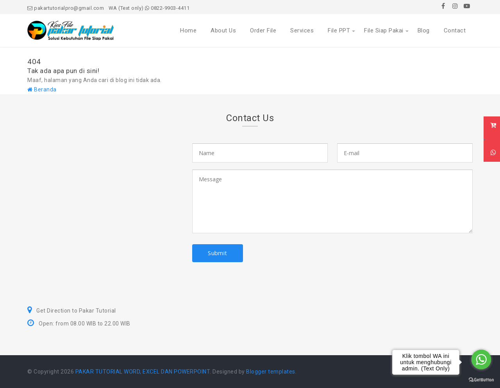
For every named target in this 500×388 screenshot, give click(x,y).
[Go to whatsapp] (481, 359)
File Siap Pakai (384, 30)
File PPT (339, 30)
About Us (223, 30)
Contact (455, 30)
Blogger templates (270, 371)
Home (188, 30)
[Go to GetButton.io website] (481, 380)
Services (302, 30)
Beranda (42, 89)
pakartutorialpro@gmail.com (65, 8)
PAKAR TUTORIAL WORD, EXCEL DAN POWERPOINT (142, 371)
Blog (424, 30)
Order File (263, 30)
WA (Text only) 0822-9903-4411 (149, 8)
